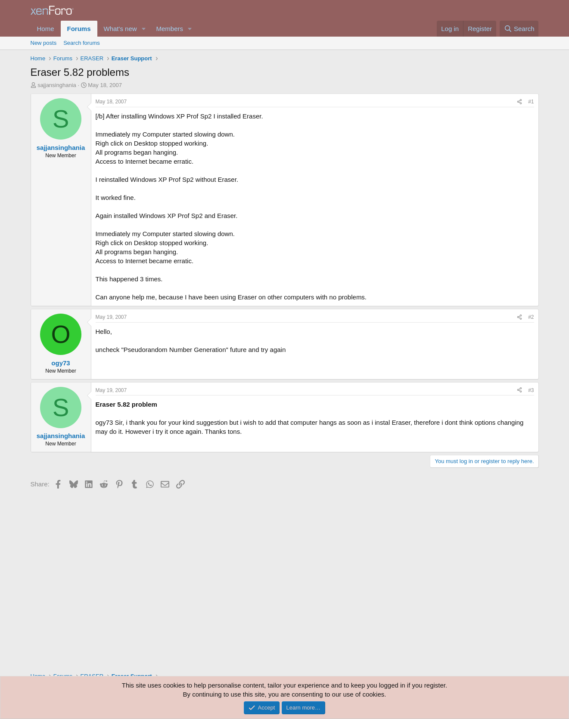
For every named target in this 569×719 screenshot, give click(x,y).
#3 (531, 390)
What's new (120, 28)
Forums (79, 28)
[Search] (519, 29)
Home (45, 28)
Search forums (81, 43)
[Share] (519, 102)
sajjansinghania (56, 85)
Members (169, 28)
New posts (44, 43)
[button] (143, 29)
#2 (531, 317)
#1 (531, 102)
